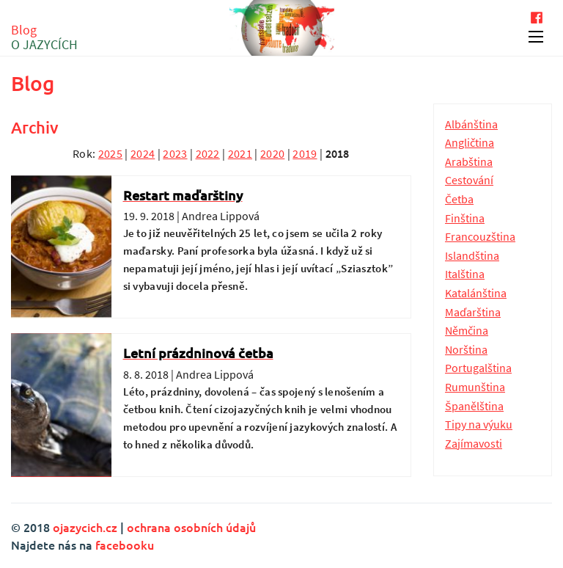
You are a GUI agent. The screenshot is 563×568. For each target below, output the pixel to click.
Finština (465, 218)
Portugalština (478, 367)
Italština (465, 273)
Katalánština (476, 292)
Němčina (466, 330)
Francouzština (480, 236)
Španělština (474, 405)
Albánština (471, 124)
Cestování (469, 179)
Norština (466, 349)
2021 (240, 153)
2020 (272, 153)
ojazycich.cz (85, 527)
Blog (44, 37)
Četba (459, 199)
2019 (304, 153)
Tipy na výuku (478, 424)
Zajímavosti (473, 443)
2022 (208, 153)
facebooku (124, 544)
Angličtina (469, 142)
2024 (142, 153)
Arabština (469, 161)
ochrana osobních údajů (191, 527)
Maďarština (473, 312)
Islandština (472, 255)
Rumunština (475, 386)
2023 (175, 153)
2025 (110, 153)
